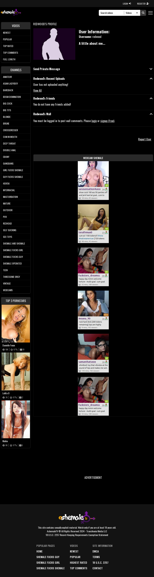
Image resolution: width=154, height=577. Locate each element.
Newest (7, 32)
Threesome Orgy (11, 277)
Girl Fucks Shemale (13, 170)
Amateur (7, 77)
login (94, 121)
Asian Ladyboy (10, 83)
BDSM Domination (12, 97)
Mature (7, 203)
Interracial (9, 190)
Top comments (10, 52)
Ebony (6, 157)
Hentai (6, 183)
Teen (5, 270)
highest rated (78, 562)
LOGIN (127, 3)
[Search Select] (131, 13)
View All (37, 90)
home (39, 551)
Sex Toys (7, 237)
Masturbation (10, 197)
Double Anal (9, 150)
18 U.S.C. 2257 (100, 562)
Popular (7, 39)
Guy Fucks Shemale (13, 177)
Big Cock (7, 103)
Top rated (8, 46)
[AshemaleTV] (11, 13)
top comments (78, 568)
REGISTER (143, 3)
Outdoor (7, 210)
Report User (144, 139)
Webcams (8, 290)
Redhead (7, 223)
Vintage (7, 283)
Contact (98, 568)
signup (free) (107, 121)
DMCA (96, 551)
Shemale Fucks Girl (13, 250)
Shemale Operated (12, 263)
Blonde (7, 117)
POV (5, 217)
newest (74, 551)
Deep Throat (9, 143)
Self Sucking (9, 230)
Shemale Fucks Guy (13, 257)
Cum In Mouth (10, 137)
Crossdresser (10, 130)
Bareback (8, 90)
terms (96, 557)
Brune (6, 123)
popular (75, 557)
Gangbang (8, 163)
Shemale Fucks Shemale (50, 568)
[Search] (112, 13)
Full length (9, 59)
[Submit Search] (143, 13)
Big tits (7, 110)
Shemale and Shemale (14, 243)
